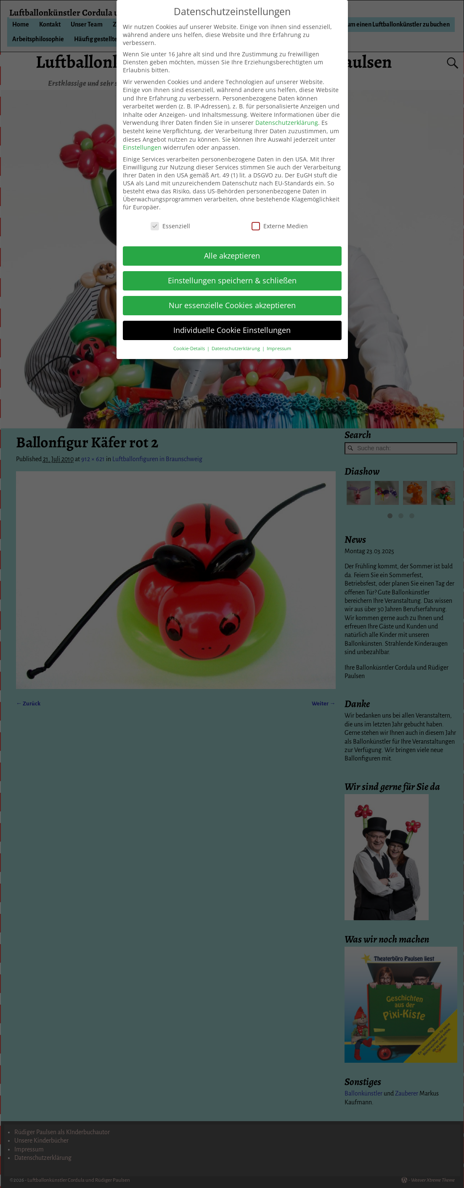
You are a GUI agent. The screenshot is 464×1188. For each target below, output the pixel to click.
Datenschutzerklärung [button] (236, 348)
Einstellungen (142, 147)
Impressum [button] (279, 348)
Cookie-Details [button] (189, 348)
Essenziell (170, 226)
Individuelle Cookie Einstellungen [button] (232, 330)
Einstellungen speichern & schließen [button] (232, 280)
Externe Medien (280, 226)
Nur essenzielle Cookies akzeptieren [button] (232, 305)
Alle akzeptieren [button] (232, 256)
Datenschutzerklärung (286, 123)
